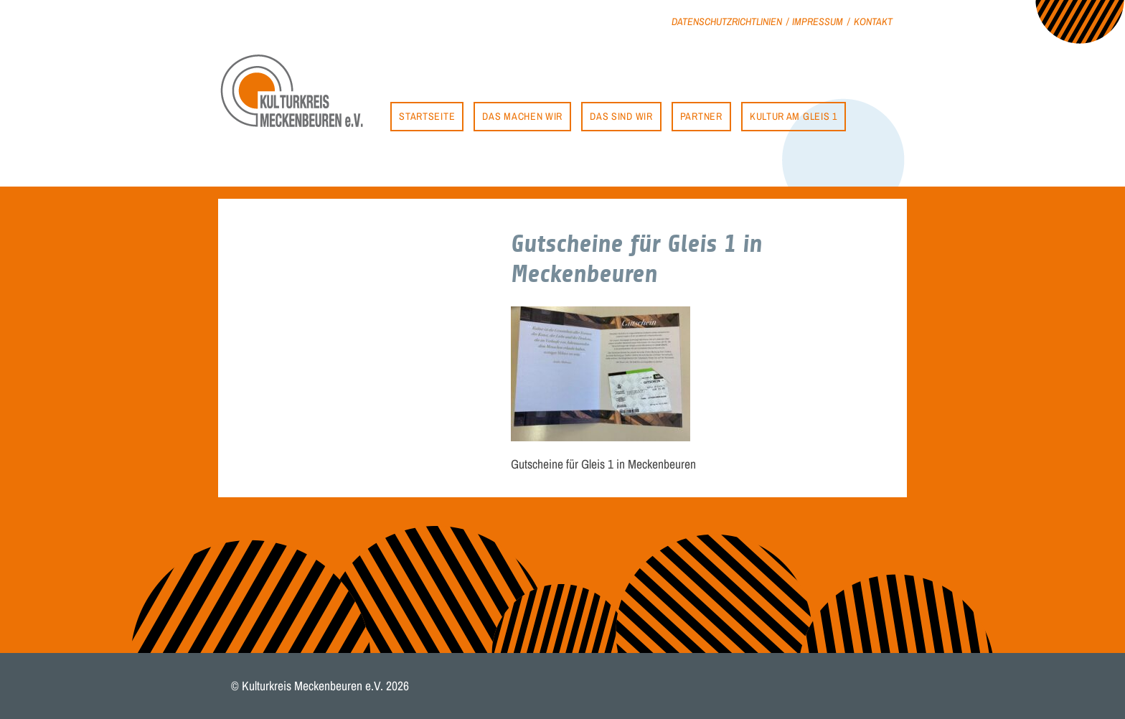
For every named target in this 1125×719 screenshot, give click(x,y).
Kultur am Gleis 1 (793, 116)
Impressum (817, 21)
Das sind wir (621, 116)
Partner (701, 116)
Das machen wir (522, 116)
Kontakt (873, 21)
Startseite (427, 116)
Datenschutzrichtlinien (727, 21)
